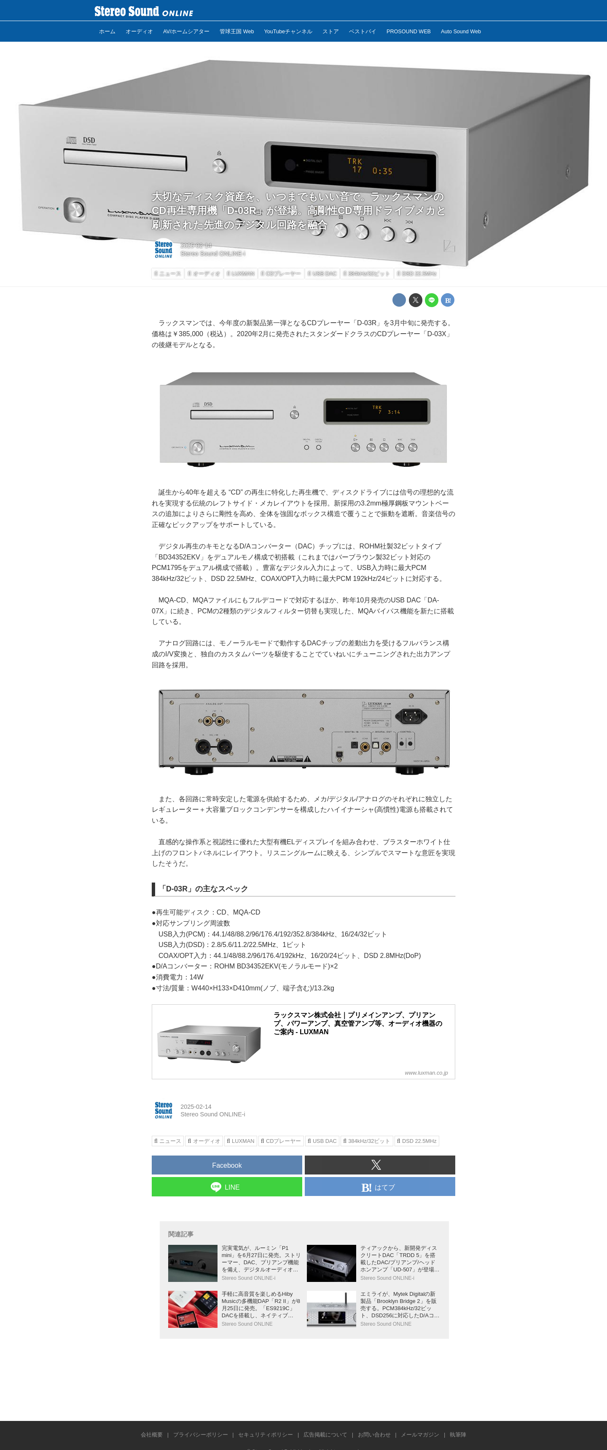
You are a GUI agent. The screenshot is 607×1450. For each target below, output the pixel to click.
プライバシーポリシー (200, 1434)
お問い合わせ (374, 1434)
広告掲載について (325, 1434)
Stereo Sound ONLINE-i (212, 253)
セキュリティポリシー (265, 1434)
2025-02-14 (196, 245)
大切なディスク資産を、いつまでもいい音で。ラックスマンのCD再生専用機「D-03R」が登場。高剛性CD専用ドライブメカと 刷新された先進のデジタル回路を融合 (299, 210)
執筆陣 (458, 1434)
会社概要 (152, 1434)
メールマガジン (420, 1434)
